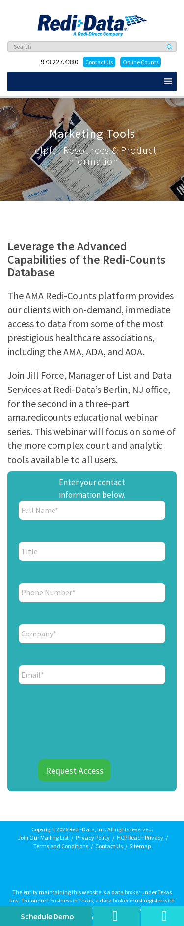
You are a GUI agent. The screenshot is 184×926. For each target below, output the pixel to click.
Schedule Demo (47, 916)
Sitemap (140, 846)
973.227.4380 (59, 61)
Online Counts (140, 62)
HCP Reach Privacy (140, 837)
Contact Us (99, 62)
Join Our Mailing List (43, 837)
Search (170, 46)
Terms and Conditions (60, 846)
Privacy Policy (93, 837)
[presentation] (94, 716)
